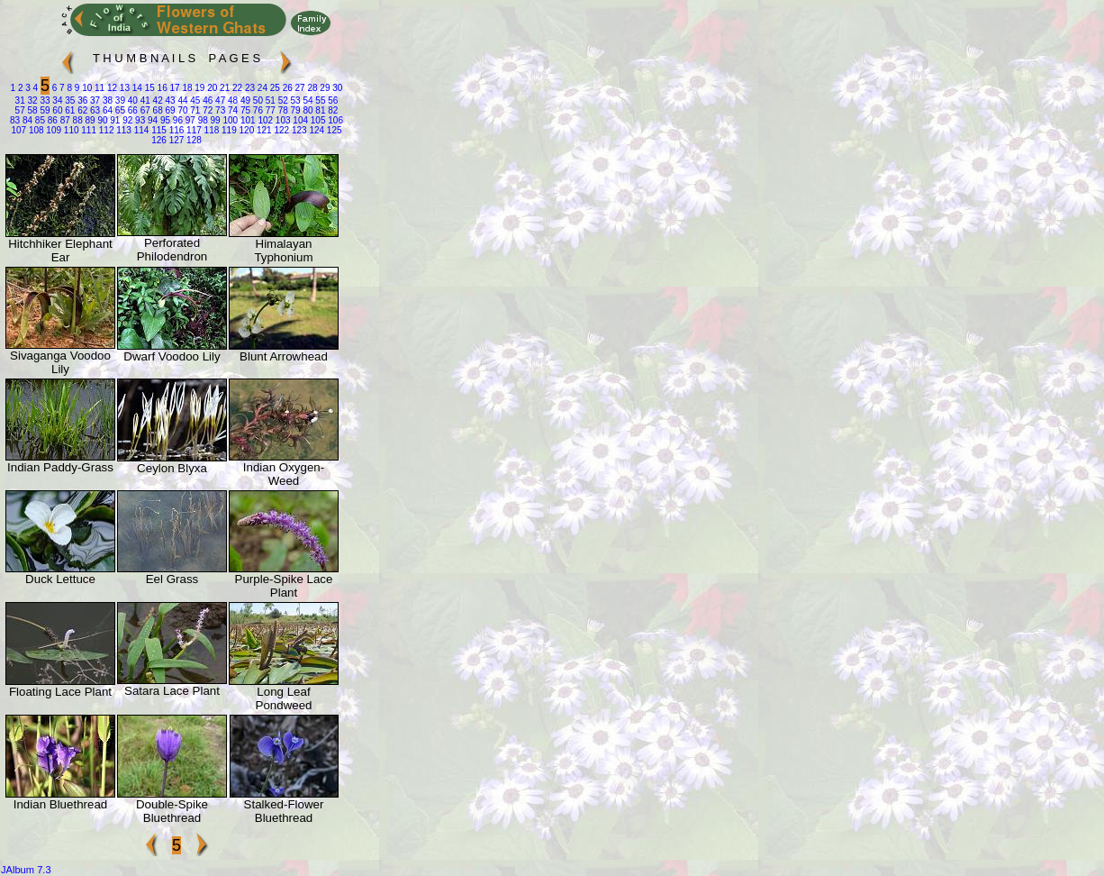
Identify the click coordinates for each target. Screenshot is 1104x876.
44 (182, 100)
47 (219, 100)
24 (261, 88)
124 (315, 130)
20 (210, 88)
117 (192, 130)
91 (114, 120)
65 (119, 110)
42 (156, 100)
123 (297, 130)
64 (106, 110)
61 (68, 110)
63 (93, 110)
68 (156, 110)
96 (176, 120)
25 (273, 88)
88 (76, 120)
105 (316, 120)
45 (194, 100)
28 (311, 88)
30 (336, 88)
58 (31, 110)
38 (106, 100)
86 (51, 120)
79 (294, 110)
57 (20, 110)
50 (256, 100)
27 (299, 88)
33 (44, 100)
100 (229, 120)
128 (192, 140)
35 (68, 100)
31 (20, 100)
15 (148, 88)
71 (194, 110)
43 (169, 100)
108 (34, 130)
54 (307, 100)
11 (98, 88)
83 (15, 120)
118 (210, 130)
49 (244, 100)
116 (175, 130)
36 (81, 100)
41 (144, 100)
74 (231, 110)
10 (85, 88)
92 (126, 120)
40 (131, 100)
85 (38, 120)
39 (119, 100)
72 (206, 110)
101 (246, 120)
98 (201, 120)
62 (81, 110)
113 (122, 130)
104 (299, 120)
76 (256, 110)
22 (236, 88)
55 (319, 100)
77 (269, 110)
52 (282, 100)
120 (245, 130)
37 (93, 100)
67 (144, 110)
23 (248, 88)
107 (18, 130)
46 (206, 100)
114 (140, 130)
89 (89, 120)
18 (186, 88)
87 (64, 120)
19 (199, 88)
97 (189, 120)
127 (175, 140)
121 (262, 130)
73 (219, 110)
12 (110, 88)
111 (87, 130)
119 (227, 130)
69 (169, 110)
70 (182, 110)
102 (264, 120)
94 (151, 120)
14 (136, 88)
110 (69, 130)
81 (319, 110)
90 (101, 120)
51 (269, 100)
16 (161, 88)
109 (52, 130)
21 (223, 88)
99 (214, 120)
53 (294, 100)
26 (286, 88)
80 (307, 110)
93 (138, 120)
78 (282, 110)
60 (56, 110)
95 (164, 120)
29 (324, 88)
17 (173, 88)
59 (44, 110)
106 (333, 120)
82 (331, 110)
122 (280, 130)
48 (231, 100)
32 (31, 100)
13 (123, 88)
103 (281, 120)
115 (157, 130)
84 (26, 120)
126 (159, 140)
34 (56, 100)
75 (244, 110)
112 (104, 130)
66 (131, 110)
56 (331, 100)
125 (332, 130)
